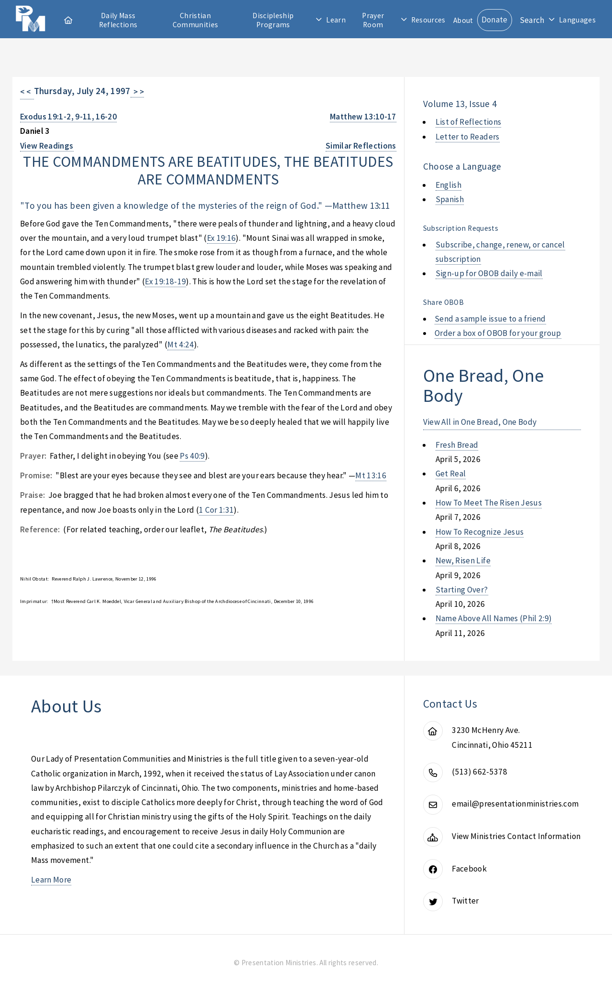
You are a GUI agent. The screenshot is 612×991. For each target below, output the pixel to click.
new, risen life (463, 560)
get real (451, 473)
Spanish (450, 199)
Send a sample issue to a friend (490, 318)
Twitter (465, 900)
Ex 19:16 (221, 238)
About (463, 20)
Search (532, 20)
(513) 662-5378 (479, 771)
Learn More (51, 879)
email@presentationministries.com (515, 803)
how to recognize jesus (480, 532)
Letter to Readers (468, 136)
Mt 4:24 (180, 344)
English (448, 185)
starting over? (462, 589)
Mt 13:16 (370, 475)
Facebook (469, 868)
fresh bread (457, 445)
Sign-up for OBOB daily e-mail (489, 273)
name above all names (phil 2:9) (494, 618)
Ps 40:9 (192, 456)
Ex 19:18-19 (165, 281)
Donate (494, 19)
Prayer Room (373, 20)
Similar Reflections (361, 145)
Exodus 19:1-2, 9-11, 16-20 (68, 116)
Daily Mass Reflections (118, 20)
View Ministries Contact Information (516, 836)
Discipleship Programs (273, 20)
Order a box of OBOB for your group (498, 333)
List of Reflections (469, 122)
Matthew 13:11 (361, 205)
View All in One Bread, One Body (480, 422)
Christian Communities (196, 20)
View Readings (47, 145)
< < (27, 91)
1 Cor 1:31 (216, 510)
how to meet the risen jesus (489, 502)
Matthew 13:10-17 (363, 116)
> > (137, 91)
